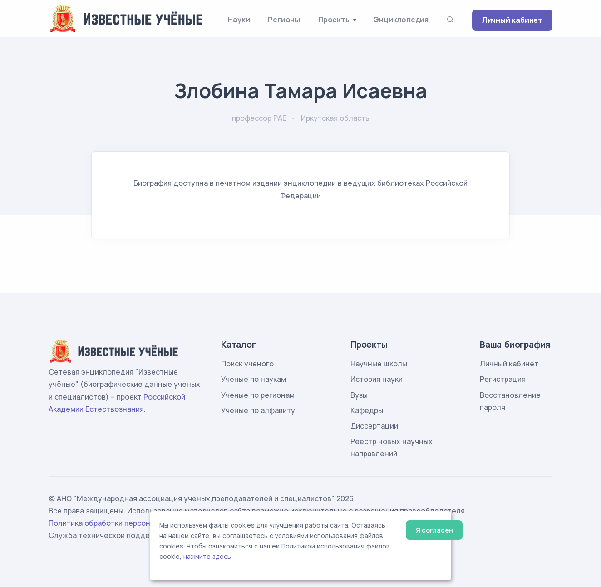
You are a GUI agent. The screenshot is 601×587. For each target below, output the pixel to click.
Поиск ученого (247, 364)
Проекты (334, 20)
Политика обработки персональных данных (127, 523)
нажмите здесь (207, 556)
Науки (239, 20)
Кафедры (366, 410)
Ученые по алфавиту (258, 410)
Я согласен (434, 530)
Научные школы (378, 364)
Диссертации (374, 426)
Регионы (284, 20)
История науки (376, 379)
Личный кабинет (512, 20)
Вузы (359, 395)
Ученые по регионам (258, 395)
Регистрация (503, 379)
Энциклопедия (401, 20)
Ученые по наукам (253, 379)
